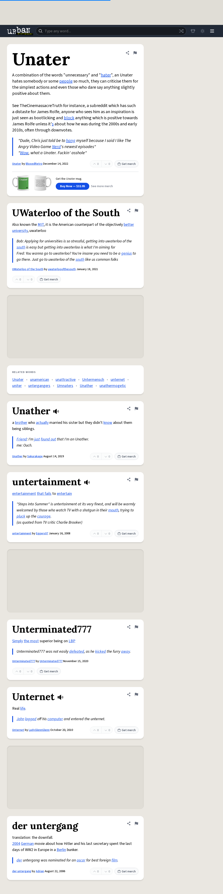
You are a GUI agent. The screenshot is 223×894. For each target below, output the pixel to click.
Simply (17, 641)
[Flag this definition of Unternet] (136, 694)
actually (42, 422)
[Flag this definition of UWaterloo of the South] (136, 210)
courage (44, 516)
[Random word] (181, 31)
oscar (81, 860)
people (66, 81)
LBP (72, 641)
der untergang (21, 871)
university (20, 230)
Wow (24, 153)
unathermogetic (113, 385)
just (37, 439)
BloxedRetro (34, 164)
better (129, 224)
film (114, 860)
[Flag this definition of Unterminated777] (136, 626)
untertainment (21, 533)
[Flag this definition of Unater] (135, 52)
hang (70, 141)
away (125, 651)
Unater (16, 164)
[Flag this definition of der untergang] (136, 823)
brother (21, 422)
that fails (44, 493)
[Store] (193, 31)
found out (48, 439)
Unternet (18, 730)
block (69, 118)
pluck (21, 516)
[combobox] (111, 31)
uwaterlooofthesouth (62, 269)
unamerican (39, 379)
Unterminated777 (23, 661)
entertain (64, 493)
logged (30, 719)
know (107, 422)
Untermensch (93, 379)
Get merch (126, 164)
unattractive (66, 379)
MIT (41, 224)
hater (106, 75)
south (21, 247)
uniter (17, 385)
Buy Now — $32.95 (72, 186)
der (19, 860)
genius (126, 253)
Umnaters (65, 385)
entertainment (24, 493)
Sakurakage (35, 456)
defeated (76, 651)
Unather (86, 385)
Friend (22, 439)
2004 (16, 843)
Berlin (61, 850)
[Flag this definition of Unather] (136, 408)
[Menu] (212, 31)
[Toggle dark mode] (202, 31)
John (20, 719)
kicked (100, 651)
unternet (118, 379)
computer (55, 719)
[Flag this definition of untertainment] (136, 479)
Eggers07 (42, 533)
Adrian (40, 871)
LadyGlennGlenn (39, 730)
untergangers (39, 385)
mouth (113, 510)
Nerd (56, 147)
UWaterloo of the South (27, 269)
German (27, 843)
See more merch (102, 186)
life (22, 708)
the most (31, 641)
